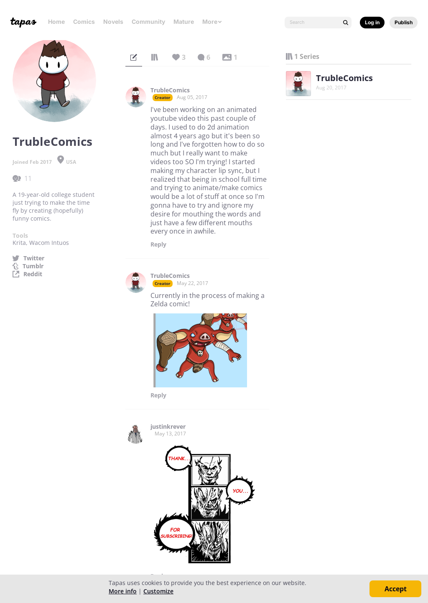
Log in (372, 22)
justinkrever (168, 426)
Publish (404, 22)
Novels (113, 21)
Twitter (33, 258)
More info (123, 591)
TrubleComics (170, 90)
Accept (396, 588)
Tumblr (33, 266)
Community (148, 21)
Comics (84, 21)
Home (56, 21)
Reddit (32, 274)
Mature (183, 21)
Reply (158, 244)
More (212, 21)
